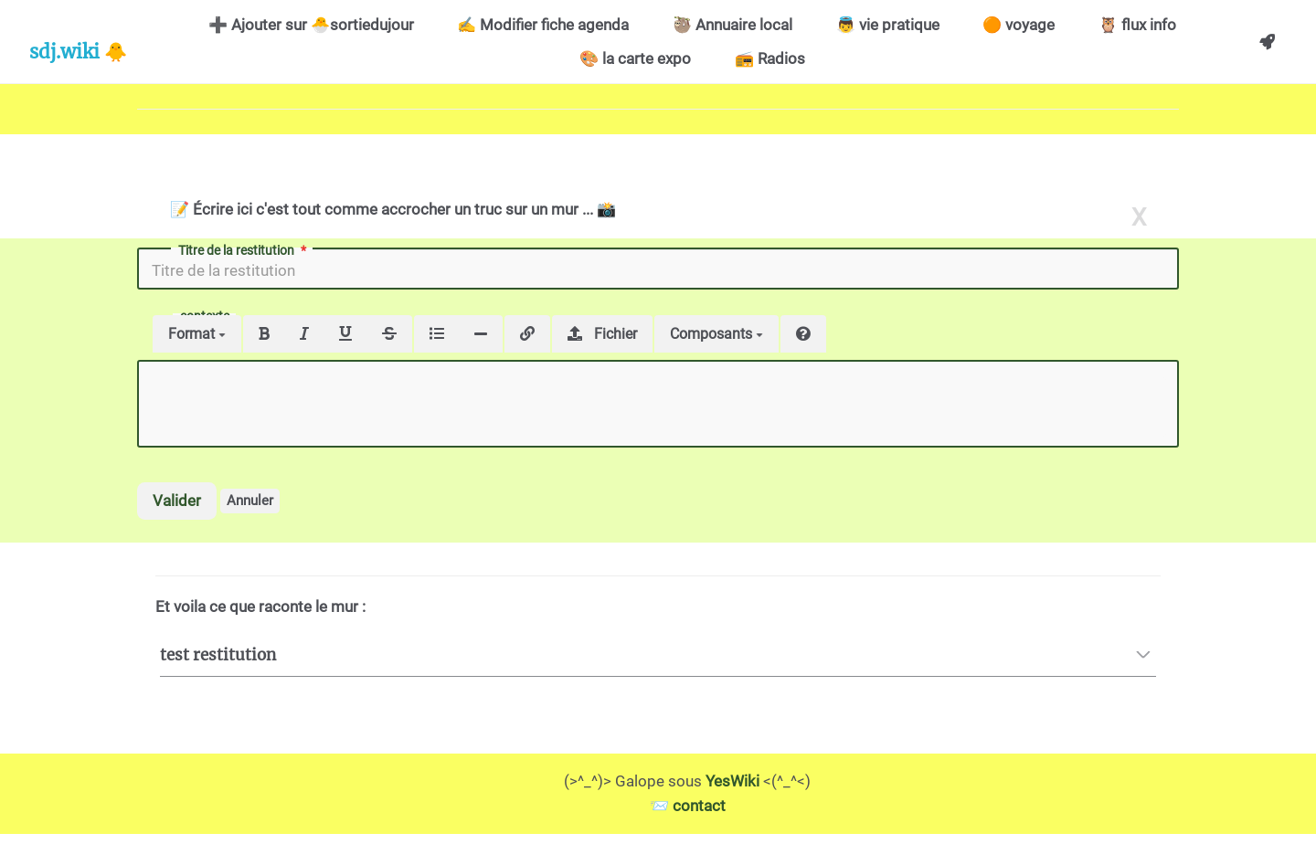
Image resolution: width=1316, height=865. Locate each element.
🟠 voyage (1018, 25)
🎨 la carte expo (635, 58)
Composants (716, 334)
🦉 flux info (1137, 25)
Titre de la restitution (244, 250)
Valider (177, 500)
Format (197, 334)
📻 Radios (770, 58)
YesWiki (732, 781)
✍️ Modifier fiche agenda (543, 25)
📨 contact (688, 805)
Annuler (250, 500)
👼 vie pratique (887, 25)
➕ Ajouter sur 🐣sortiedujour (311, 25)
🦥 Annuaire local (732, 25)
